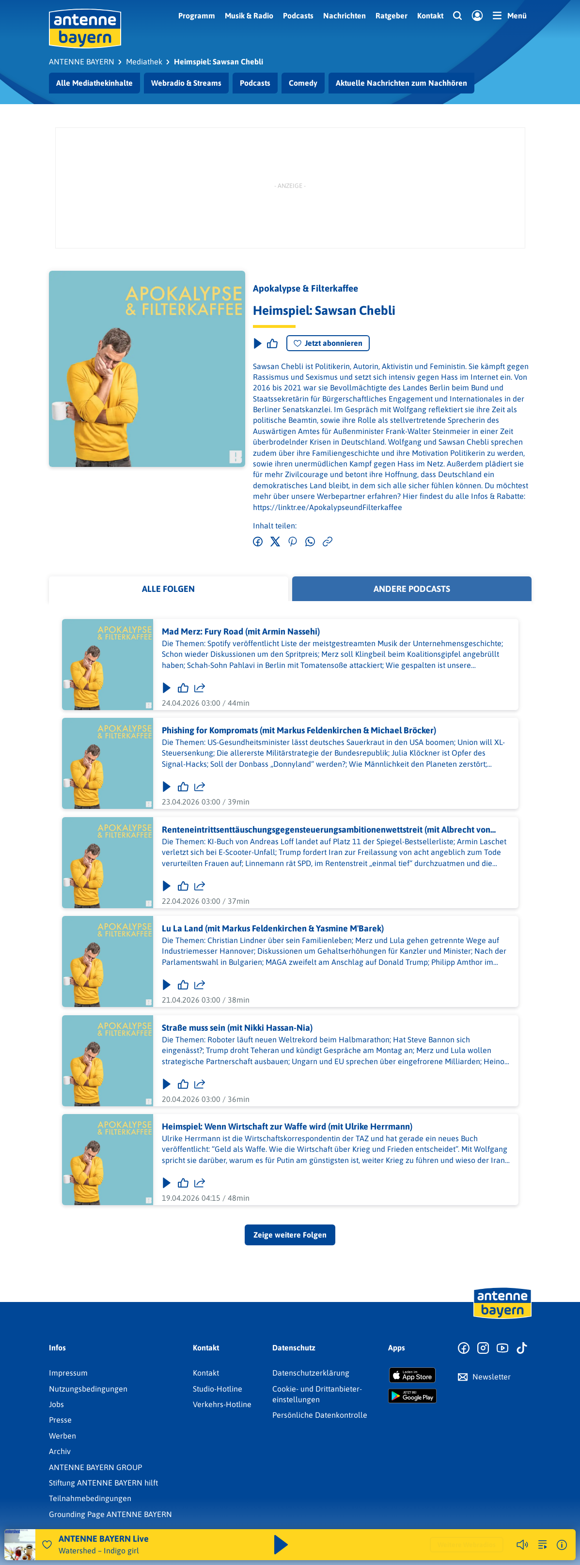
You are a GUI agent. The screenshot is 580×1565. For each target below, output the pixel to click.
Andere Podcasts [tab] (412, 589)
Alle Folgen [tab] (168, 589)
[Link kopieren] (327, 542)
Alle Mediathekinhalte (94, 82)
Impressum (68, 1372)
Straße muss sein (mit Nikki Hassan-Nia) (236, 1028)
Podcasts (298, 15)
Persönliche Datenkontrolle (319, 1414)
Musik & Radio (249, 15)
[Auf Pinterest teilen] (292, 542)
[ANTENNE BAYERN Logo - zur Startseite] (85, 28)
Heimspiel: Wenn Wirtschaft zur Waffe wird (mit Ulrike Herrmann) (286, 1126)
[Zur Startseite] (502, 1318)
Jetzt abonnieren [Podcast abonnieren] (328, 343)
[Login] (477, 16)
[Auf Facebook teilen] (257, 542)
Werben (62, 1435)
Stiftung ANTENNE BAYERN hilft (103, 1482)
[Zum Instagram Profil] (483, 1348)
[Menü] (510, 15)
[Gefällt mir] (182, 687)
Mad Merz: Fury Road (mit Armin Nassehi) (240, 631)
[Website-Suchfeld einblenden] (457, 16)
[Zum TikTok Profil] (522, 1348)
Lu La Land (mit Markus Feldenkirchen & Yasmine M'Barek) (272, 928)
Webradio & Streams (186, 82)
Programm (196, 15)
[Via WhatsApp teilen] (310, 542)
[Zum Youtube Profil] (502, 1348)
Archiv (60, 1451)
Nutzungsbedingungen (88, 1388)
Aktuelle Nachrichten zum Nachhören (401, 82)
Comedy (303, 82)
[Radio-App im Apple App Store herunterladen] (412, 1375)
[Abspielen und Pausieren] (281, 1544)
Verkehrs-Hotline (222, 1404)
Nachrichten (344, 15)
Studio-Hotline (217, 1388)
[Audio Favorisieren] (47, 1544)
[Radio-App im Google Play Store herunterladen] (412, 1396)
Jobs (56, 1404)
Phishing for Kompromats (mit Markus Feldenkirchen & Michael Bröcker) (298, 731)
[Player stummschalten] (522, 1544)
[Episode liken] (272, 343)
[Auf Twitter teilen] (275, 542)
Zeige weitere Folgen (290, 1234)
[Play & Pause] (257, 343)
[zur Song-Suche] (542, 1544)
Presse (60, 1419)
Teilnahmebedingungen (90, 1498)
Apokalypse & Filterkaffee (305, 288)
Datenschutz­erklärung (310, 1372)
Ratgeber (392, 15)
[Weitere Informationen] (562, 1545)
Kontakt (430, 15)
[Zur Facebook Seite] (463, 1348)
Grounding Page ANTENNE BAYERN (110, 1514)
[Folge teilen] (199, 687)
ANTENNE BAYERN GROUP (95, 1467)
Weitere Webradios (467, 1545)
